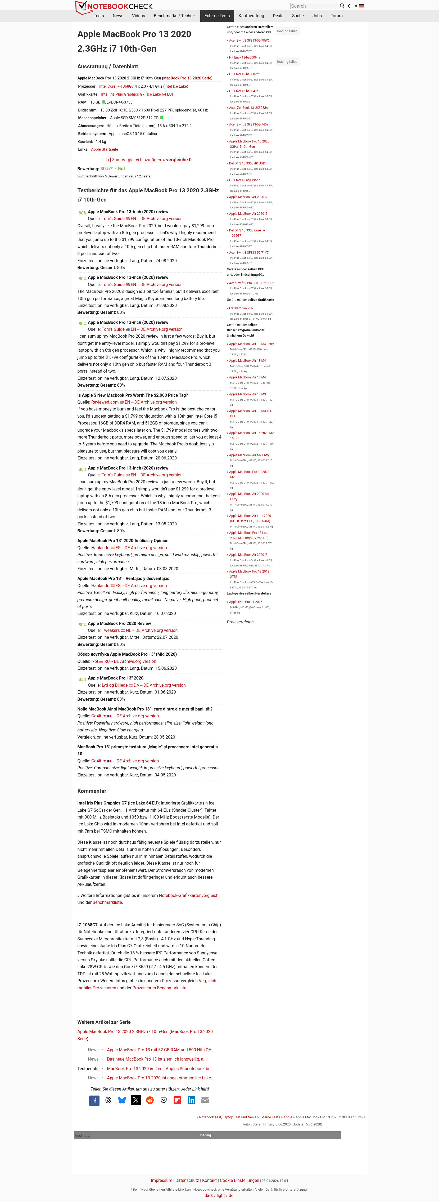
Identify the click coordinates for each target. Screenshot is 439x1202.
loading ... (82, 1135)
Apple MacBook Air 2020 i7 (248, 197)
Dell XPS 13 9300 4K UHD (247, 163)
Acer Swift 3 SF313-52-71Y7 (249, 252)
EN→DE (138, 218)
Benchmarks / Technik (175, 15)
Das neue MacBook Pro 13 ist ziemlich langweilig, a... (157, 1059)
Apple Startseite (104, 149)
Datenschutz (187, 1180)
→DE (117, 715)
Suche (298, 15)
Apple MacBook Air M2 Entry (249, 455)
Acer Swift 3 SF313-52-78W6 (249, 40)
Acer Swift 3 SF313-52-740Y (249, 124)
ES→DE (123, 547)
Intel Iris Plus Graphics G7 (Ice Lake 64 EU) (137, 94)
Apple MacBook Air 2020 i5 (248, 214)
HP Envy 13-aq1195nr (244, 180)
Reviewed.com (105, 402)
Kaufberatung (251, 15)
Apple (287, 1117)
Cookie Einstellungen (239, 1180)
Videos (138, 15)
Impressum (162, 1180)
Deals (278, 15)
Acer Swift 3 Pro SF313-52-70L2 (251, 283)
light (221, 1195)
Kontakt (209, 1180)
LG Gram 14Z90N (241, 308)
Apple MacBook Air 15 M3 (247, 394)
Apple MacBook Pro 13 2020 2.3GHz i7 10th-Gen (123, 1031)
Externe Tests (217, 15)
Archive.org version (165, 218)
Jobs (317, 15)
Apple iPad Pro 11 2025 (245, 602)
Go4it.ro (98, 715)
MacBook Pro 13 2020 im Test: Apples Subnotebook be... (160, 1068)
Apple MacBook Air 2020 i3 (248, 555)
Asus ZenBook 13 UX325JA (248, 108)
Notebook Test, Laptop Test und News (227, 1117)
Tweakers (111, 630)
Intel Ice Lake (176, 86)
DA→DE (141, 685)
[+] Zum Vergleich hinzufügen (133, 159)
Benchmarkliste (107, 902)
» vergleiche (177, 159)
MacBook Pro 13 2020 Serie (187, 78)
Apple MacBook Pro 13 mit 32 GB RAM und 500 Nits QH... (161, 1049)
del (231, 1195)
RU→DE (111, 661)
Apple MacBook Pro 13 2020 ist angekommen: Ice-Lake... (160, 1077)
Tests (99, 15)
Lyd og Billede (115, 685)
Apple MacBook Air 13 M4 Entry (251, 344)
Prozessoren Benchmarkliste (160, 987)
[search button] (342, 6)
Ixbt (94, 661)
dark (209, 1195)
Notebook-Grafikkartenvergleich (189, 895)
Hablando (100, 547)
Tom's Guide (113, 218)
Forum (337, 15)
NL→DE (133, 630)
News (118, 15)
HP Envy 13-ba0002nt (244, 74)
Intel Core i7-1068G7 (116, 86)
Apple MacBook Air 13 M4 (247, 361)
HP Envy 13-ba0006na (244, 57)
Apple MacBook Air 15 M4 (247, 377)
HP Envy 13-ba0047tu (244, 91)
